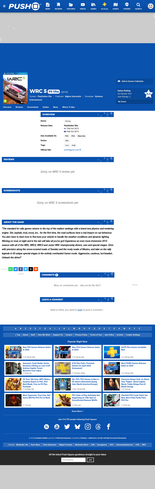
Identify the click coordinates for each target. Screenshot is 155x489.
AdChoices (92, 438)
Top (17, 335)
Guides (46, 107)
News (55, 107)
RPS (144, 445)
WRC (67, 141)
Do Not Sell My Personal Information (112, 438)
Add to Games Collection (130, 81)
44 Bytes (83, 438)
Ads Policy (109, 335)
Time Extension (49, 445)
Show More (77, 411)
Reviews (19, 107)
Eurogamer (102, 445)
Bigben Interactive (73, 96)
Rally (74, 145)
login (80, 309)
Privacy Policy (81, 335)
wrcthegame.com (72, 150)
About (25, 335)
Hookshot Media (41, 438)
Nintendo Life (22, 445)
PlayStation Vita (45, 96)
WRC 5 (45, 91)
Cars (67, 145)
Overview (7, 107)
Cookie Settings (133, 335)
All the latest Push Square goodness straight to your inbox (77, 454)
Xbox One (81, 136)
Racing (67, 121)
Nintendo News (81, 445)
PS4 (73, 136)
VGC (112, 445)
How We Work (44, 335)
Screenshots (32, 107)
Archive (120, 335)
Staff (33, 335)
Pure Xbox (35, 445)
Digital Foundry (65, 445)
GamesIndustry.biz (124, 445)
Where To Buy (68, 107)
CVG (137, 445)
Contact (69, 335)
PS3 (66, 136)
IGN (92, 445)
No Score (122, 101)
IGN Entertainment (63, 438)
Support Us (58, 335)
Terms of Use (96, 335)
